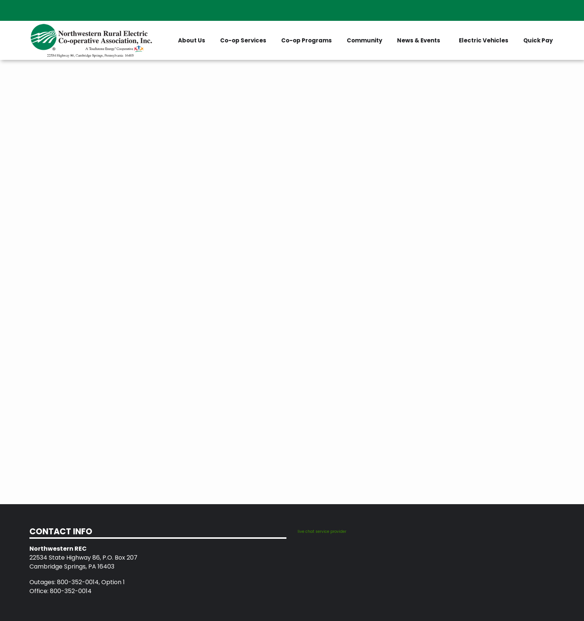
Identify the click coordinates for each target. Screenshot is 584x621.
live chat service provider (322, 531)
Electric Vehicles (483, 40)
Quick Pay (538, 40)
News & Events (418, 40)
